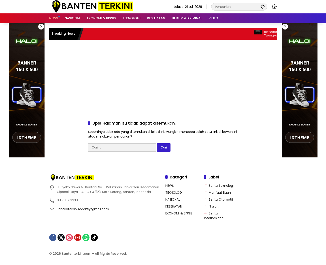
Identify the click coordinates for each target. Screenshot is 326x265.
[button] (262, 6)
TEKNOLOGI (174, 192)
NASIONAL (172, 199)
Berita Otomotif (221, 199)
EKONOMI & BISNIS (178, 213)
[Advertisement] (163, 75)
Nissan (214, 206)
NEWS (169, 185)
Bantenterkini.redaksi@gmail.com (83, 209)
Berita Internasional (214, 215)
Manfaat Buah (220, 192)
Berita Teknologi (221, 185)
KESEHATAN (173, 206)
